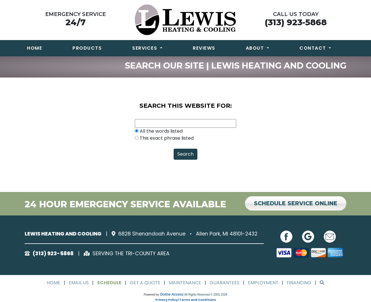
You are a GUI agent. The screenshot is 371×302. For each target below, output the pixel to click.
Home (34, 48)
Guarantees (225, 282)
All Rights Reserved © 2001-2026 (206, 294)
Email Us (78, 282)
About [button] (255, 48)
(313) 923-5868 (296, 22)
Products (87, 48)
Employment (263, 282)
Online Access (171, 294)
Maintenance (185, 282)
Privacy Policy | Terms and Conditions (185, 300)
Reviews (204, 48)
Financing (300, 282)
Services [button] (145, 48)
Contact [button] (313, 48)
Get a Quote (144, 282)
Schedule (108, 282)
